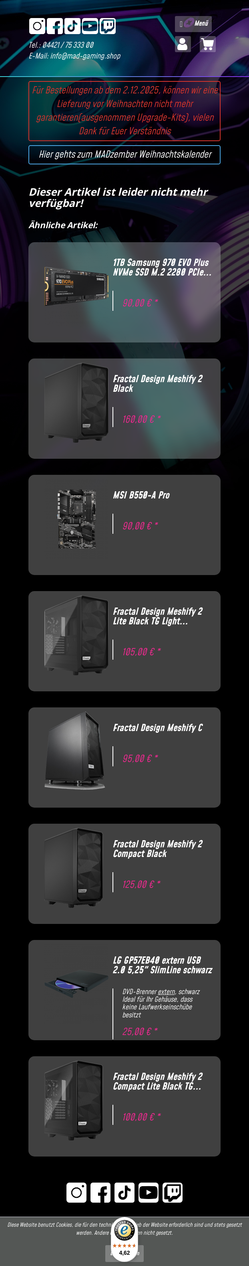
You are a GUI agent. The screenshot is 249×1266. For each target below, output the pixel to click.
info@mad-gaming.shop (85, 56)
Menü (194, 23)
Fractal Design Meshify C (157, 728)
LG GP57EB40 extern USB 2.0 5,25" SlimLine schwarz (162, 965)
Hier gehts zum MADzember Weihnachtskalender (124, 155)
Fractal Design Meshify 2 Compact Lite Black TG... (157, 1082)
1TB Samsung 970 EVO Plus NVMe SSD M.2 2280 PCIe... (161, 268)
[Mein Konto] (183, 44)
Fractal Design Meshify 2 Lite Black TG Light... (157, 616)
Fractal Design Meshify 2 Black (157, 384)
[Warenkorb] (208, 44)
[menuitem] (193, 24)
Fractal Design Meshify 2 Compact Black (157, 849)
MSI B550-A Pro (140, 495)
